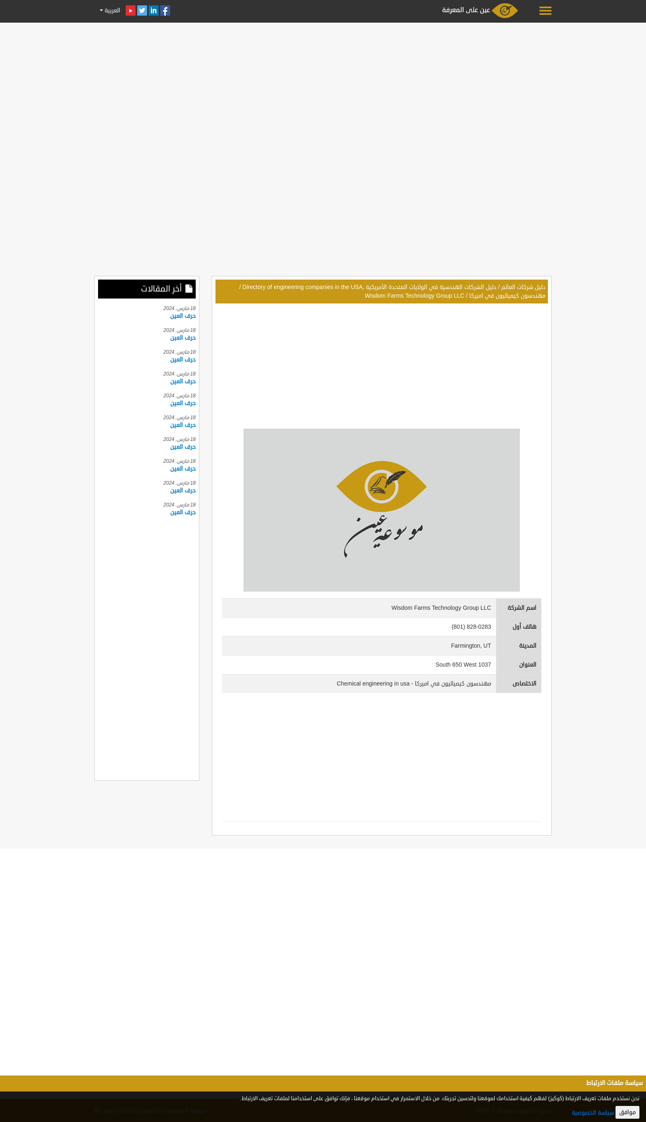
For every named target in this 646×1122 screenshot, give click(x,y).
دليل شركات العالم (523, 287)
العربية (111, 10)
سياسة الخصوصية (593, 1113)
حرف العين (183, 316)
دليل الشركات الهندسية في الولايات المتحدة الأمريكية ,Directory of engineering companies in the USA (370, 287)
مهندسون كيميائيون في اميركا (507, 296)
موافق (627, 1112)
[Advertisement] (323, 83)
